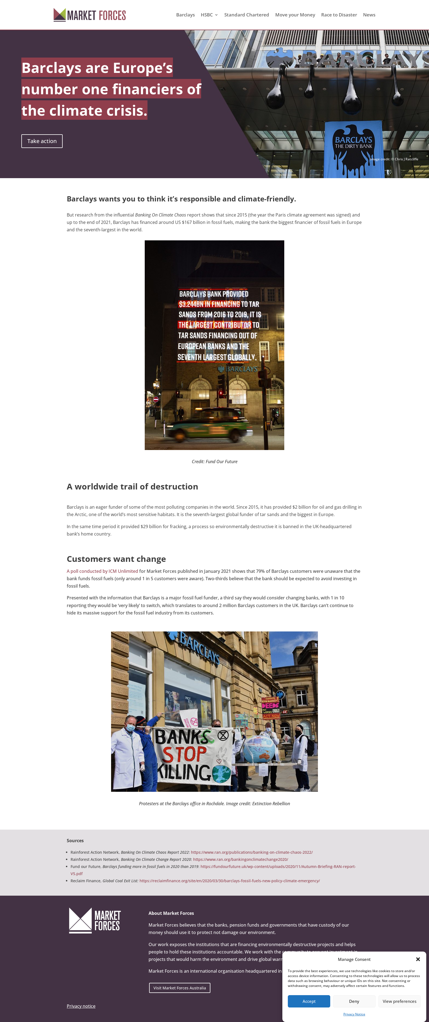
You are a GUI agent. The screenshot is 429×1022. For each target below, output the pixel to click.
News (369, 15)
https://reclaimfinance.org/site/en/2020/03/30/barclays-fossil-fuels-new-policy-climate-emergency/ (230, 880)
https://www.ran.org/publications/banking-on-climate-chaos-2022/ (252, 852)
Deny (354, 1001)
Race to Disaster (339, 15)
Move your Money (295, 15)
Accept (309, 1001)
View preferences (399, 1001)
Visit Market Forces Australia (179, 987)
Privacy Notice (354, 1014)
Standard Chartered (246, 15)
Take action (42, 141)
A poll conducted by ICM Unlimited (102, 571)
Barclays (185, 15)
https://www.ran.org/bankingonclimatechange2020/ (240, 859)
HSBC (207, 15)
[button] (418, 959)
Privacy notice (81, 1006)
